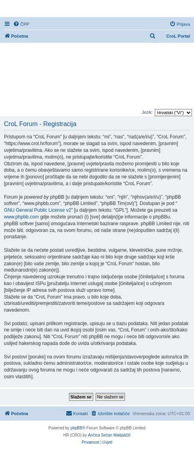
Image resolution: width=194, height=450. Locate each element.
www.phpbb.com (21, 217)
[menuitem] (21, 24)
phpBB (77, 428)
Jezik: (147, 112)
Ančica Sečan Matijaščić (109, 435)
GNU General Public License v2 (37, 210)
